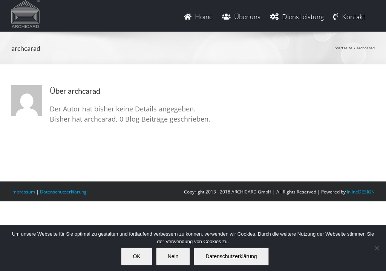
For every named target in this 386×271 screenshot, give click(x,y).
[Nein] (376, 248)
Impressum (23, 192)
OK (136, 256)
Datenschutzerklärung (63, 192)
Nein (173, 256)
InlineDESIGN (361, 192)
